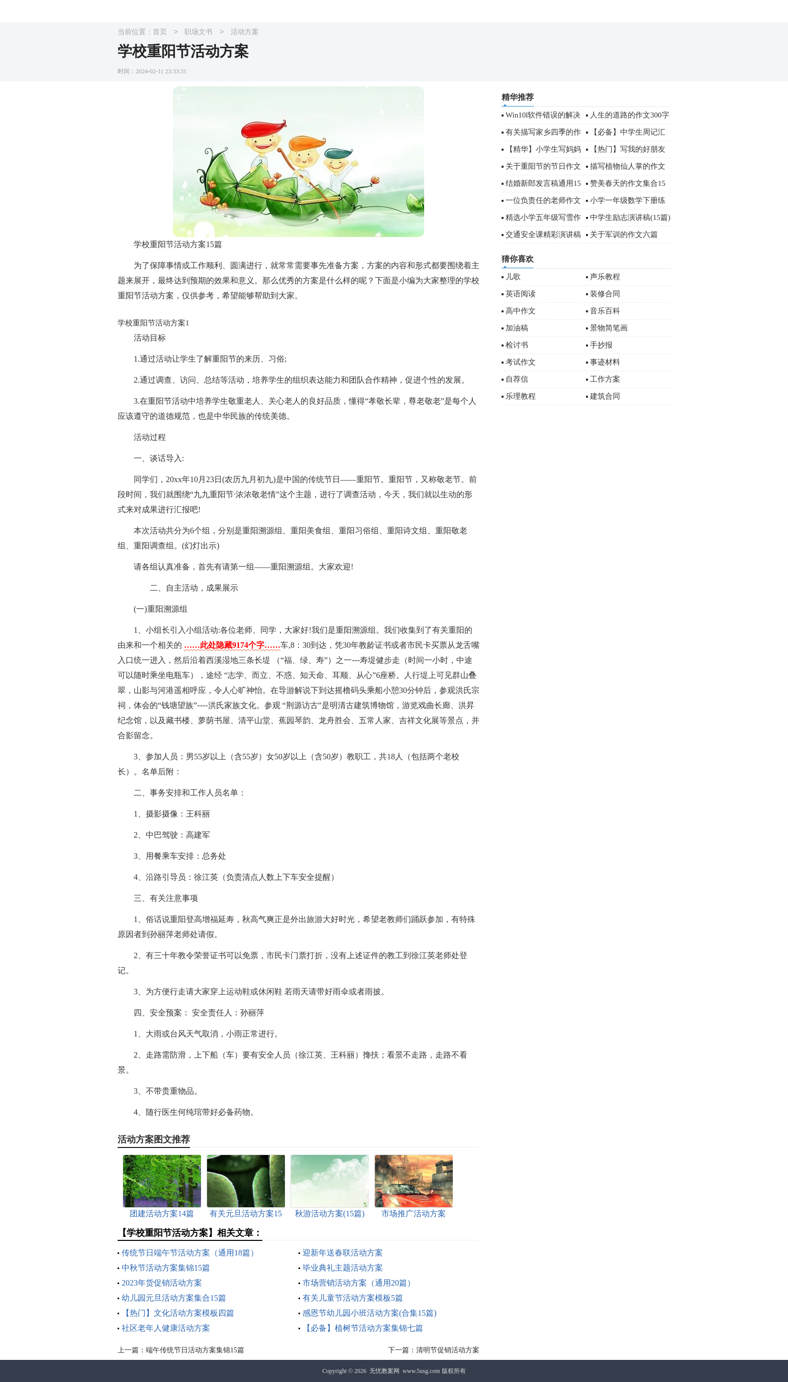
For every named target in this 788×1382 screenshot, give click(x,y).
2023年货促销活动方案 (162, 1283)
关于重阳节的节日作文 (543, 166)
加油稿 (517, 328)
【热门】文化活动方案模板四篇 (178, 1313)
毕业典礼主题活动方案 (343, 1267)
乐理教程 (521, 396)
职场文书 (198, 32)
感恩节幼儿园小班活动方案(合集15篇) (370, 1313)
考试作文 (521, 362)
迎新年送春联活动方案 (343, 1252)
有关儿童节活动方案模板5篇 (353, 1298)
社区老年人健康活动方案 (166, 1328)
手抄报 (601, 345)
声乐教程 (605, 277)
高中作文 (521, 311)
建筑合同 (605, 396)
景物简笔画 (609, 328)
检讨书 (517, 345)
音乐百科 (605, 311)
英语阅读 (521, 294)
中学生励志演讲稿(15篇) (630, 217)
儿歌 (513, 277)
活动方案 (245, 32)
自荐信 (517, 379)
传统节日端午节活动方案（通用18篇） (190, 1252)
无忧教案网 (384, 1370)
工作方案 (605, 379)
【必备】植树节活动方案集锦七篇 (363, 1328)
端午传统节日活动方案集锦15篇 (195, 1350)
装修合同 (605, 294)
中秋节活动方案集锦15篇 (166, 1267)
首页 (160, 32)
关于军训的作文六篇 (624, 235)
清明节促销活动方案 (447, 1350)
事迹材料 (605, 362)
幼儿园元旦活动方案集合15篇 (174, 1298)
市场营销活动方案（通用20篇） (359, 1283)
